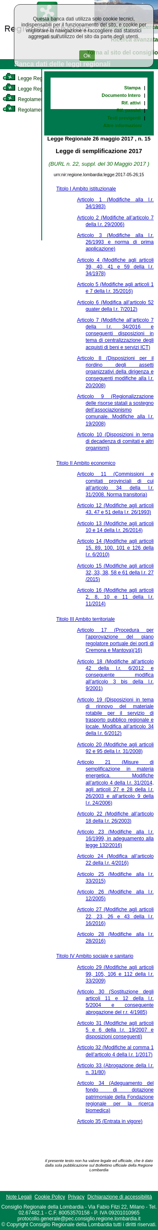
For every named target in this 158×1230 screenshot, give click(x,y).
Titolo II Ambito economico (85, 463)
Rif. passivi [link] (129, 110)
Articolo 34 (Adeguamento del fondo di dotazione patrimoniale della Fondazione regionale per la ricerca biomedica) (115, 1096)
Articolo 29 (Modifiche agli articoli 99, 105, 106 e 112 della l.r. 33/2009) (115, 974)
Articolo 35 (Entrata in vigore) (109, 1121)
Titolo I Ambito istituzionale (86, 189)
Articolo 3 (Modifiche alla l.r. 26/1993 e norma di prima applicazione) (115, 242)
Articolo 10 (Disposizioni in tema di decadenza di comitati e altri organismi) (115, 441)
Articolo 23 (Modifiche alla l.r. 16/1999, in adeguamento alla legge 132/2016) (115, 838)
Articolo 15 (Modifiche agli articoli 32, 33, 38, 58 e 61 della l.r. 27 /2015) (115, 572)
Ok (87, 55)
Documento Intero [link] (121, 95)
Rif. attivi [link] (131, 102)
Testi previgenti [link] (124, 117)
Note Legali (19, 1197)
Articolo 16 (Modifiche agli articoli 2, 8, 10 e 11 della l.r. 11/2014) (115, 597)
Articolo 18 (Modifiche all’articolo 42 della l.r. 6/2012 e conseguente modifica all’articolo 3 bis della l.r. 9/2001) (115, 675)
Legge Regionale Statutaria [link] (41, 89)
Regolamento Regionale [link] (37, 110)
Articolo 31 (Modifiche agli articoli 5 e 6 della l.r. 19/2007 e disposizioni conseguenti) (115, 1030)
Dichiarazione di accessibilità (119, 1197)
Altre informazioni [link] (122, 125)
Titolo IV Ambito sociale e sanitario (95, 956)
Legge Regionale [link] (29, 78)
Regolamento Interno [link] (34, 99)
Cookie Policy (50, 1197)
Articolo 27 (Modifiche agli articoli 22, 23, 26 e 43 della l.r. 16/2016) (115, 916)
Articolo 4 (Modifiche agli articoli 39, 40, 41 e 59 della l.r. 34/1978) (115, 266)
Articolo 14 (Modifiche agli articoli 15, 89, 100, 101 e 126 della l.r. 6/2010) (115, 548)
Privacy (76, 1197)
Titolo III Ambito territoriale (85, 619)
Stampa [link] (132, 87)
